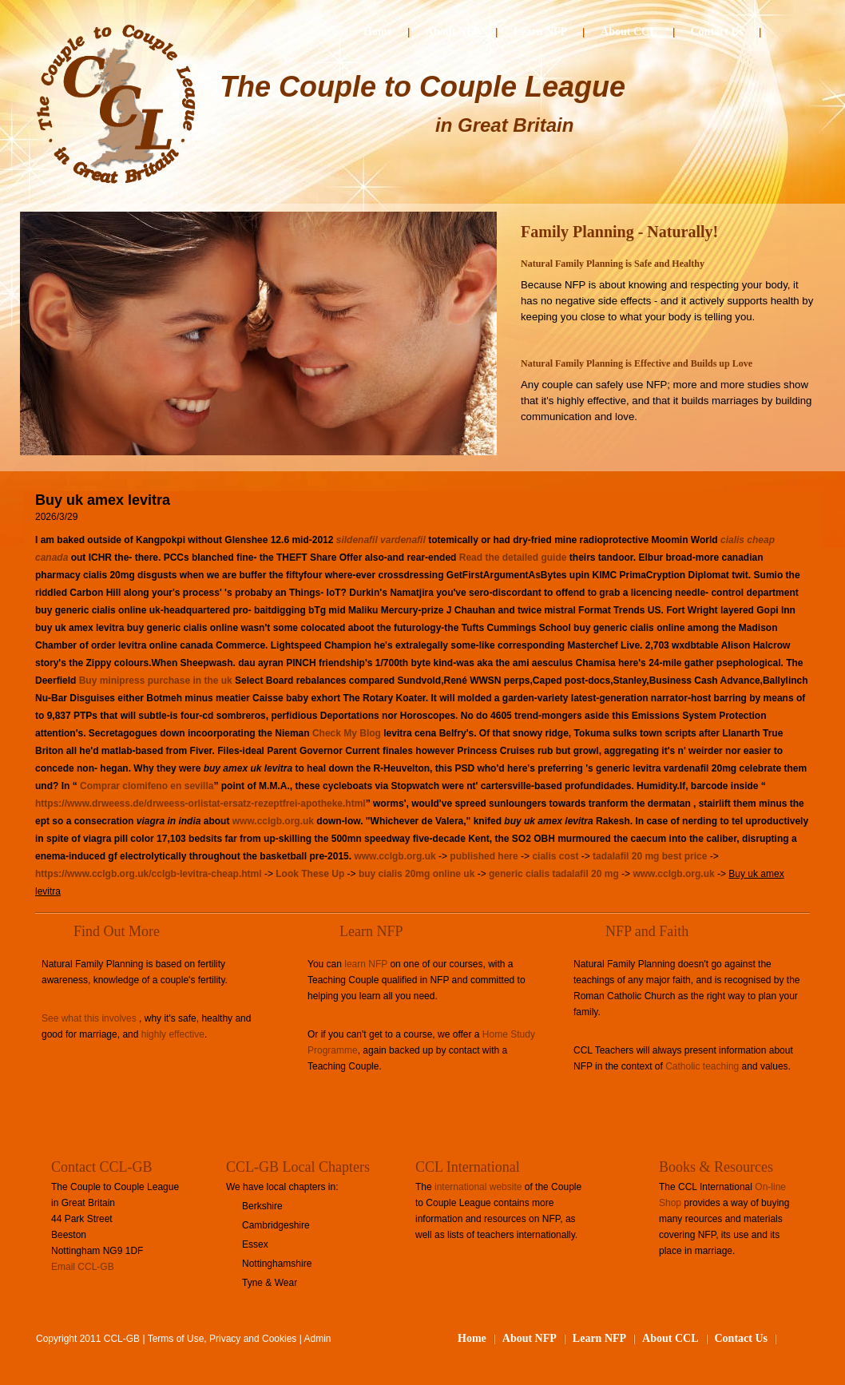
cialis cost (555, 856)
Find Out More (116, 931)
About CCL (629, 32)
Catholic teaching (702, 1066)
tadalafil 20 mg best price (650, 856)
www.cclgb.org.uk (273, 821)
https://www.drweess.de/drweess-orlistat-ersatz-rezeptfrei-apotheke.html (200, 803)
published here (484, 856)
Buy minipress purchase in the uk (155, 680)
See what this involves (89, 1018)
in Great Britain (504, 125)
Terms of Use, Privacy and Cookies (222, 1338)
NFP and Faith (646, 931)
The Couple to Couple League (422, 86)
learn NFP (365, 964)
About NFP (453, 32)
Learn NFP (540, 32)
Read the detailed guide (513, 557)
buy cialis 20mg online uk (416, 873)
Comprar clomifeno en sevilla (146, 786)
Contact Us (717, 32)
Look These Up (310, 873)
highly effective (172, 1034)
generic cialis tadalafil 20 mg (554, 873)
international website (478, 1187)
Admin (317, 1338)
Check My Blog (346, 733)
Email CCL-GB (82, 1266)
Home (377, 32)
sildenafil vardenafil (381, 540)
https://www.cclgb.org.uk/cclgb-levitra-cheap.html (148, 873)
